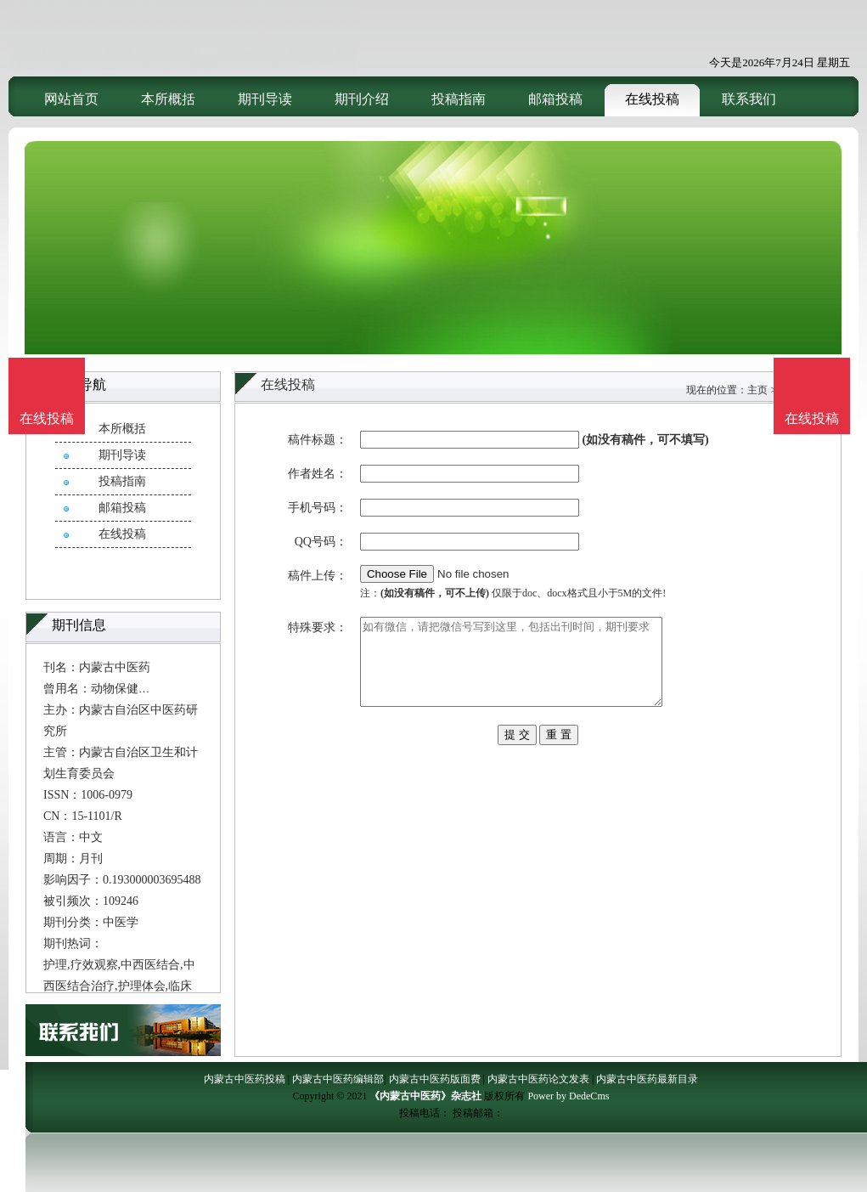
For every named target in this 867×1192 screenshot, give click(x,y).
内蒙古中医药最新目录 (647, 1079)
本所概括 (168, 99)
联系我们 (749, 99)
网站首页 (71, 99)
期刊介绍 (362, 99)
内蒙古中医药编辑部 (338, 1079)
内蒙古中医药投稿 (244, 1079)
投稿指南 (458, 99)
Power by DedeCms (568, 1096)
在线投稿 (652, 99)
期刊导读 (265, 99)
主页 (757, 390)
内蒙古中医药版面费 (435, 1079)
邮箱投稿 (555, 99)
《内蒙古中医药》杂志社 (425, 1096)
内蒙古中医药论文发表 (538, 1079)
